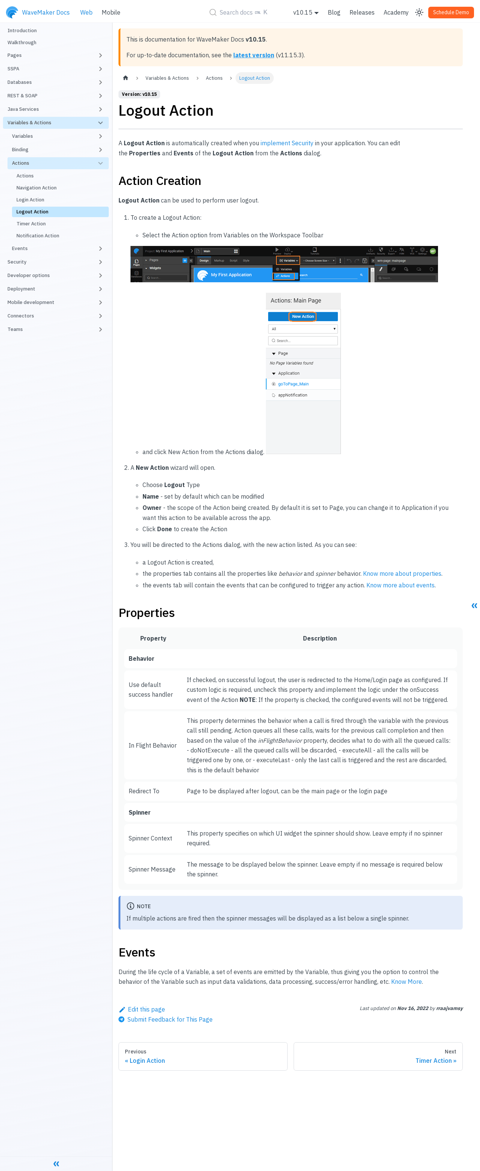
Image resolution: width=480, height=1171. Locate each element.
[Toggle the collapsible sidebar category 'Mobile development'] (100, 302)
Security (17, 262)
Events (20, 248)
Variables (22, 136)
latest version (253, 55)
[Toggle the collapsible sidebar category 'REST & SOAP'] (100, 96)
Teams (15, 329)
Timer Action (31, 223)
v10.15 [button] (302, 12)
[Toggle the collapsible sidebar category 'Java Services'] (100, 109)
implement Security (287, 143)
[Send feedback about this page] (165, 1019)
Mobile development (31, 302)
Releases (362, 12)
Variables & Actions (29, 122)
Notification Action (37, 235)
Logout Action (32, 212)
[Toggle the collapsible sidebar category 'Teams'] (100, 329)
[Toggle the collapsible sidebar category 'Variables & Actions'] (100, 123)
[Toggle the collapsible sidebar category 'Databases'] (100, 82)
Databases (20, 82)
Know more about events (400, 585)
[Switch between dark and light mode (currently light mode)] (419, 12)
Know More (406, 981)
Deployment (21, 289)
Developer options (29, 275)
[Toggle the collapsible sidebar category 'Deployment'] (100, 289)
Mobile (111, 12)
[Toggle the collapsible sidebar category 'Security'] (100, 262)
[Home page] (125, 78)
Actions (20, 163)
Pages (15, 55)
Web (86, 12)
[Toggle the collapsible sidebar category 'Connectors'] (100, 316)
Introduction (22, 30)
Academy (396, 12)
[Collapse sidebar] (56, 1163)
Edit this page (141, 1009)
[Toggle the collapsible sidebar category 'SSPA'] (100, 69)
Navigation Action (36, 188)
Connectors (21, 316)
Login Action (30, 200)
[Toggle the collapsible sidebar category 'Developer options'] (100, 276)
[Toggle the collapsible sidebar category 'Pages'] (100, 55)
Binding (20, 149)
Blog (334, 12)
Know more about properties (402, 573)
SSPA (13, 69)
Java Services (23, 109)
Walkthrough (22, 42)
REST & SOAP (23, 95)
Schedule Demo (451, 12)
